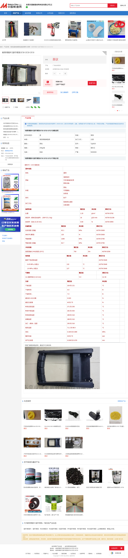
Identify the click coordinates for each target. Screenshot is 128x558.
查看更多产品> (122, 401)
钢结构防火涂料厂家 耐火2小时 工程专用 (56, 487)
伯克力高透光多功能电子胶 (94, 487)
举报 (15, 107)
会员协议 (73, 553)
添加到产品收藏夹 (7, 238)
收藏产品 (6, 107)
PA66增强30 (44, 529)
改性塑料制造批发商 (70, 546)
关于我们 (28, 553)
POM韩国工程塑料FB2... (8, 212)
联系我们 (37, 553)
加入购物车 (64, 92)
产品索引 (4, 235)
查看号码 (92, 83)
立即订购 (75, 92)
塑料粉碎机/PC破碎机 (71, 40)
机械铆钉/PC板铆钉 (28, 40)
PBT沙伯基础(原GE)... (8, 192)
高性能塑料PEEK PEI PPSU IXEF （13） (14, 126)
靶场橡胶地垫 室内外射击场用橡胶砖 (75, 515)
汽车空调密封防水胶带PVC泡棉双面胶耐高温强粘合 (38, 515)
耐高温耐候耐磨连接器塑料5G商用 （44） (15, 129)
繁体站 (90, 553)
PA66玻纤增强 (91, 529)
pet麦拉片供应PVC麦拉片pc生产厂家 (96, 40)
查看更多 (10, 164)
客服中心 (46, 553)
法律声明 (82, 553)
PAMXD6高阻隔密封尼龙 (119, 105)
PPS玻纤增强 (71, 529)
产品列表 (6, 47)
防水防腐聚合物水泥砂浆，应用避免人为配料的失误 (38, 487)
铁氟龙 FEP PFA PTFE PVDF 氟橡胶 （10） (15, 134)
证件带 (4, 40)
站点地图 (55, 553)
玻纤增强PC (28, 529)
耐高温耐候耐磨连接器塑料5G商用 (20, 47)
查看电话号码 (9, 151)
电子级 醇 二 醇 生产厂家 (52, 515)
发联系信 (50, 92)
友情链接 (98, 553)
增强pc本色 (110, 529)
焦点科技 (66, 556)
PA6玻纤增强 (53, 529)
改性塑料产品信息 (57, 546)
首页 (1, 47)
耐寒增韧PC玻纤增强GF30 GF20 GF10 (67, 548)
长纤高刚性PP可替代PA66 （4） (12, 123)
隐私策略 (64, 553)
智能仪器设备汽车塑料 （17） (11, 132)
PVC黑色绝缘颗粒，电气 (72, 487)
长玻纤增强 (62, 529)
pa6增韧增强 (102, 529)
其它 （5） (6, 137)
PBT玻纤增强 (81, 529)
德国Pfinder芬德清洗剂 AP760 (115, 487)
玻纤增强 (36, 529)
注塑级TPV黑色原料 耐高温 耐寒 (116, 40)
